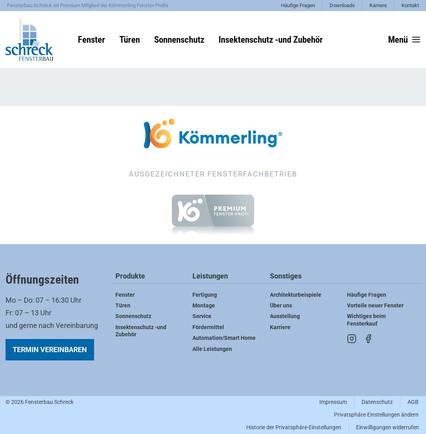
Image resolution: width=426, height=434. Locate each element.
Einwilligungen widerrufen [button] (387, 427)
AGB (412, 402)
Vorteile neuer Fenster (375, 305)
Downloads (342, 5)
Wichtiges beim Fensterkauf (366, 320)
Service (201, 316)
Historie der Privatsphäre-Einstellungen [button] (293, 427)
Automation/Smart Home (224, 338)
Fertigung (204, 295)
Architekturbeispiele (295, 295)
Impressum (333, 402)
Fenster (91, 39)
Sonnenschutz (179, 39)
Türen (129, 39)
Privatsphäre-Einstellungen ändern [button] (376, 414)
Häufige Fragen (298, 5)
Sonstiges (286, 276)
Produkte (130, 276)
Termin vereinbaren (50, 349)
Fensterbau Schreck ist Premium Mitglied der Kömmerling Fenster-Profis (87, 5)
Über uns (281, 305)
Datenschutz (377, 402)
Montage (203, 305)
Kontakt (410, 5)
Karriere (378, 5)
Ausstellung (285, 316)
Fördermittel (208, 327)
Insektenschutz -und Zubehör (271, 39)
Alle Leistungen (212, 349)
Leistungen (210, 276)
